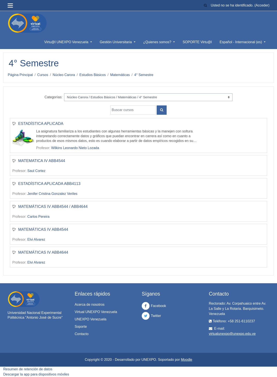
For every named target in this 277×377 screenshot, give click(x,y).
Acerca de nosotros (90, 304)
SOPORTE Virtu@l (197, 42)
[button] (205, 5)
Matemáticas (120, 75)
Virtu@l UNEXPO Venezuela (66, 42)
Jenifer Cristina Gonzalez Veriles (52, 194)
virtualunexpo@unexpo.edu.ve (232, 334)
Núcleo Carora (64, 75)
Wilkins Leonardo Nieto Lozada (75, 148)
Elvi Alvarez (36, 239)
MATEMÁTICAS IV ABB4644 (43, 252)
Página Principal (20, 75)
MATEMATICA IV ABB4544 (41, 161)
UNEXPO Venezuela (90, 319)
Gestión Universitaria (116, 42)
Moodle (186, 359)
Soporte (81, 326)
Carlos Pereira (38, 216)
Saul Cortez (36, 171)
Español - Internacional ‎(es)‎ (241, 42)
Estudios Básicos (92, 75)
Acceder (262, 5)
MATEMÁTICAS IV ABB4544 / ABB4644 (53, 206)
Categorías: (54, 97)
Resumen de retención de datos (27, 369)
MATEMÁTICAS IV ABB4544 (43, 229)
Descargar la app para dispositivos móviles (36, 374)
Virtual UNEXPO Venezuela (96, 312)
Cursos (42, 75)
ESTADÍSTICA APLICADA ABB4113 (49, 183)
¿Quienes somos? (157, 42)
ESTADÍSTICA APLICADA (40, 123)
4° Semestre (143, 75)
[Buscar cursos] (133, 110)
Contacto (82, 334)
